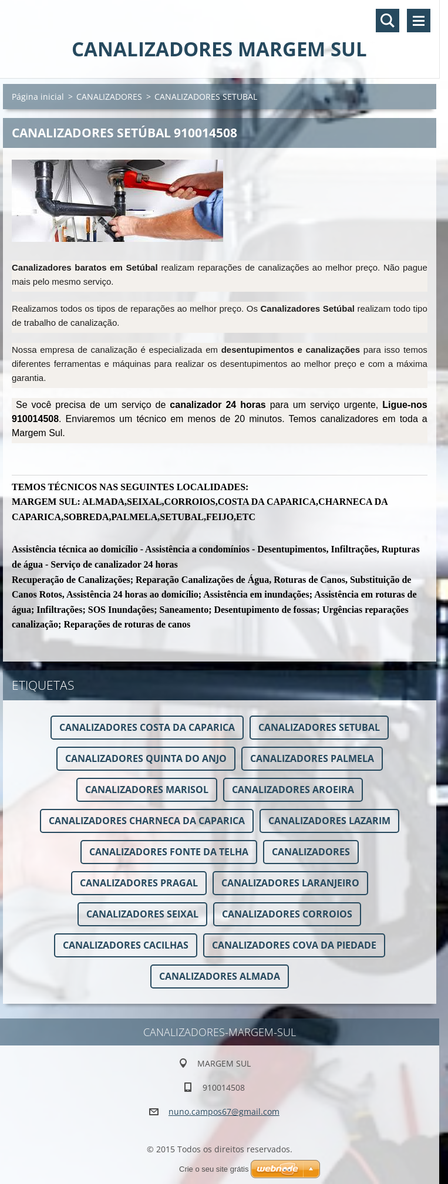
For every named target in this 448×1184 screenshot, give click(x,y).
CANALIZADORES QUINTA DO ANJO (146, 758)
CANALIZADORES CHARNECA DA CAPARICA (147, 820)
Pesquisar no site (387, 20)
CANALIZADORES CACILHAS (125, 945)
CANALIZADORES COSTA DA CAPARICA (147, 727)
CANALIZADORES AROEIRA (293, 789)
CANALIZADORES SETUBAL (319, 727)
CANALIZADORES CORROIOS (287, 914)
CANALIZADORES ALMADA (219, 976)
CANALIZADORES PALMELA (312, 758)
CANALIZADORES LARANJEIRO (290, 882)
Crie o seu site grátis (214, 1169)
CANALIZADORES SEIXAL (142, 914)
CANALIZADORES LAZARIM (329, 820)
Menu (418, 20)
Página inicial (38, 96)
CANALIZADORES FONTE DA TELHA (168, 851)
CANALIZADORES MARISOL (146, 789)
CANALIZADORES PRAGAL (139, 882)
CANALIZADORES (109, 96)
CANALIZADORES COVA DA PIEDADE (294, 945)
